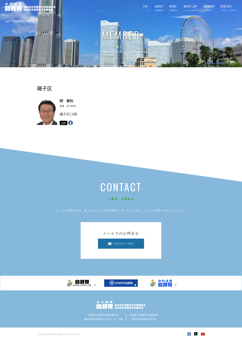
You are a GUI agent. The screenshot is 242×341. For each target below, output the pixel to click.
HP (63, 123)
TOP (7, 21)
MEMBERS (19, 21)
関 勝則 (66, 101)
